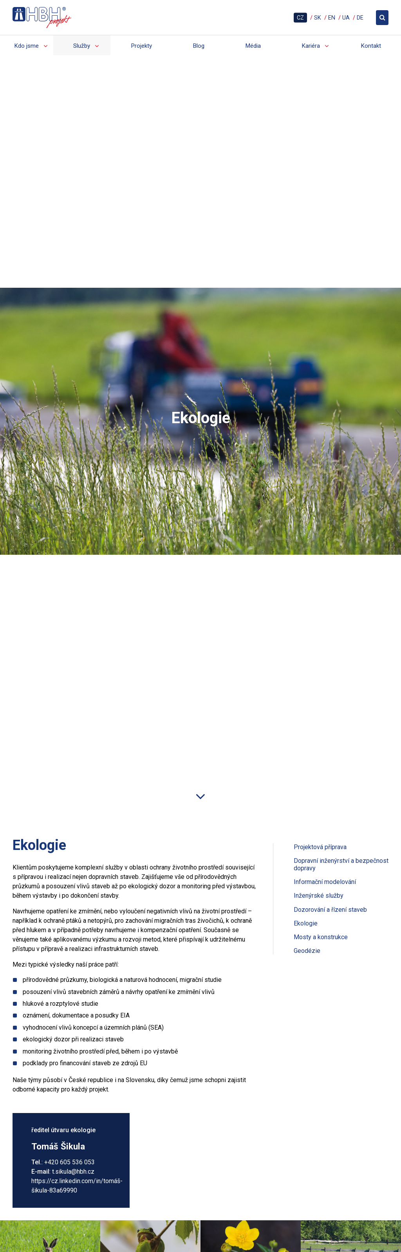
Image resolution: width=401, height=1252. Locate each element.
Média (253, 45)
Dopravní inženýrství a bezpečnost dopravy (341, 786)
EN (331, 17)
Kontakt (371, 45)
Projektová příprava (320, 769)
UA (346, 17)
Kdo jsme (26, 45)
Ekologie (306, 845)
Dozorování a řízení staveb (330, 831)
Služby (81, 45)
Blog (198, 45)
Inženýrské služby (318, 817)
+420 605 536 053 (69, 1084)
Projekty (141, 45)
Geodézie (307, 873)
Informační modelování (325, 804)
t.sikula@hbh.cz (73, 1093)
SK (317, 17)
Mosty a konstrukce (321, 859)
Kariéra (311, 45)
